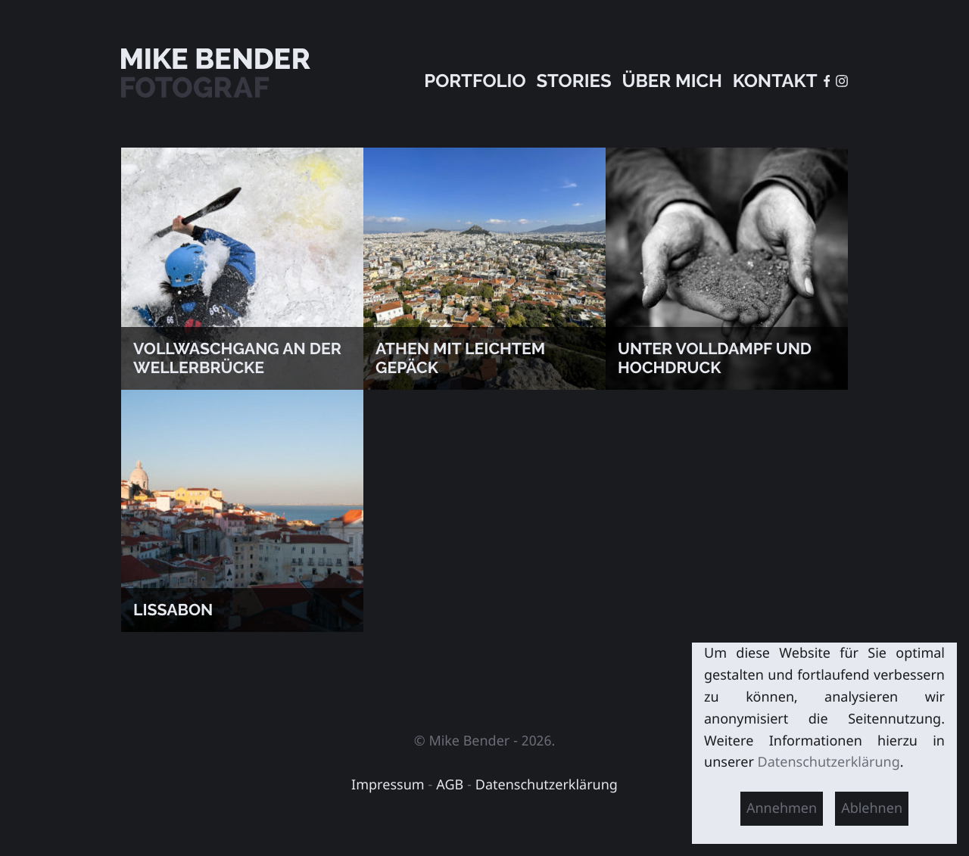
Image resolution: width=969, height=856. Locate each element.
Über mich (671, 81)
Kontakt (775, 81)
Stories (573, 81)
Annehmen (781, 808)
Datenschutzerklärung (546, 785)
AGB (449, 785)
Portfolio (474, 81)
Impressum (388, 785)
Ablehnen (871, 808)
